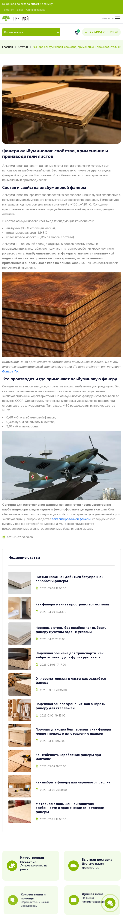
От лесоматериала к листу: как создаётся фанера (70, 680)
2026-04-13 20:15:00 (52, 639)
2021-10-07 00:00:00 (20, 537)
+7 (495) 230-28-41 (101, 32)
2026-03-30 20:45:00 (53, 690)
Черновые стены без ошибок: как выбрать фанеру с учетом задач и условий (70, 630)
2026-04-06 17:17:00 (53, 664)
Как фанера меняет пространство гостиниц (72, 604)
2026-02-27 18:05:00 (53, 819)
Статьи (23, 46)
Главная (7, 46)
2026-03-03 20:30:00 (53, 789)
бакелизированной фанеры (71, 519)
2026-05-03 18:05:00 (53, 588)
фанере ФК (10, 371)
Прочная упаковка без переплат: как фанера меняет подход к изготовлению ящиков (73, 731)
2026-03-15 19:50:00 (52, 740)
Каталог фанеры (13, 32)
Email (20, 9)
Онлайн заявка (35, 9)
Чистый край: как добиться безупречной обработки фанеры (69, 579)
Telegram (8, 9)
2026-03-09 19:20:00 (53, 766)
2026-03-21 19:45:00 (52, 715)
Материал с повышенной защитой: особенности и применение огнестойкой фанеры (69, 808)
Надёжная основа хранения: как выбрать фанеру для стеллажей (70, 706)
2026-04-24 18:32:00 (53, 611)
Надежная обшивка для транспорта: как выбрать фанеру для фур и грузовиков (69, 655)
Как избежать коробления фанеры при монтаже (68, 757)
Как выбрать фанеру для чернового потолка (72, 782)
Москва (105, 18)
